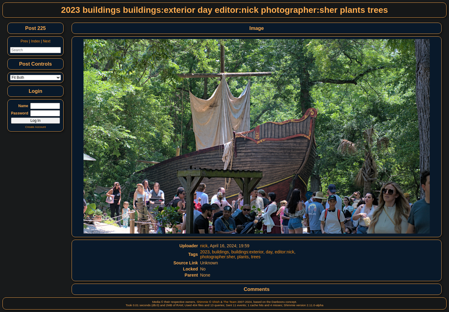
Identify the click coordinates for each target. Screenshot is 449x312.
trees (256, 256)
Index (35, 41)
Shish (216, 301)
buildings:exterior (247, 251)
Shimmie (202, 301)
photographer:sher (217, 256)
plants (243, 256)
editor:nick (284, 251)
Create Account (35, 127)
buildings (220, 251)
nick (204, 245)
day (269, 251)
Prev (24, 41)
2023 (205, 251)
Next (46, 41)
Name (23, 106)
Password (19, 113)
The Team (229, 301)
